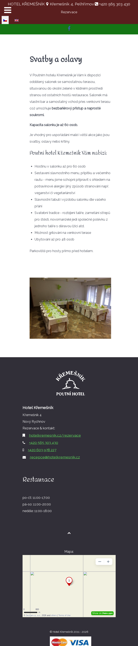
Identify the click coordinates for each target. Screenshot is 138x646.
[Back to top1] (69, 533)
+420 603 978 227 (42, 450)
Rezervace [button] (69, 12)
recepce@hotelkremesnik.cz (55, 457)
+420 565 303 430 (114, 4)
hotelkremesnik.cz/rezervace (55, 435)
